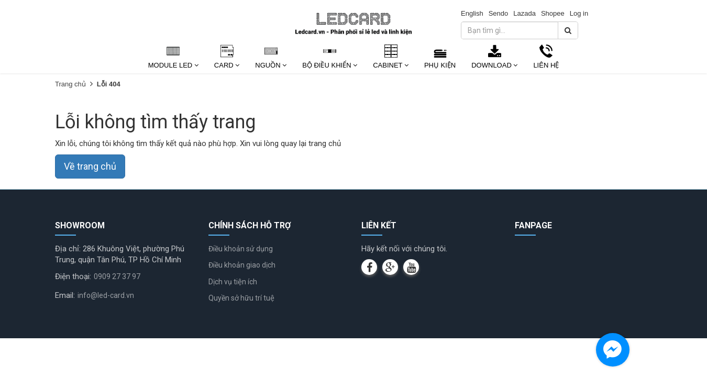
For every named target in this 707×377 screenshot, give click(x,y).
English (472, 13)
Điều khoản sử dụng (240, 249)
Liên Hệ (546, 65)
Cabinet (390, 65)
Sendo (499, 13)
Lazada (524, 13)
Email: (65, 295)
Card (226, 65)
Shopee (553, 13)
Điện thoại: (73, 276)
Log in (579, 13)
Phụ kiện (440, 65)
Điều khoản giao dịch (241, 265)
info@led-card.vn (106, 295)
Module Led (173, 65)
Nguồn (270, 65)
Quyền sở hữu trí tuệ (241, 298)
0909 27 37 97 (117, 276)
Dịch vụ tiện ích (232, 282)
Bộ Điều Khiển (329, 65)
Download (494, 65)
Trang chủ (70, 84)
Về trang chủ (90, 166)
